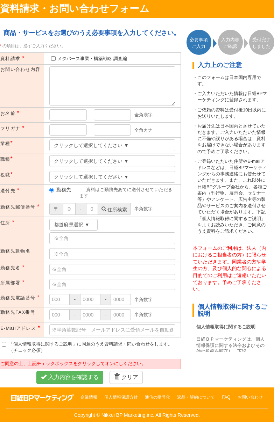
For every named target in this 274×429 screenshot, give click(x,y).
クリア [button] (126, 377)
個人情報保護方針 (121, 397)
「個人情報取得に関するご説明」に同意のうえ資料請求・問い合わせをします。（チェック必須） (87, 347)
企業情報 (88, 397)
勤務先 (60, 189)
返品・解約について (196, 397)
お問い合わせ (250, 397)
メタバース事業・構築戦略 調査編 (92, 58)
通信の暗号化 (157, 397)
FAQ (226, 397)
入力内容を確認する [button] (69, 377)
